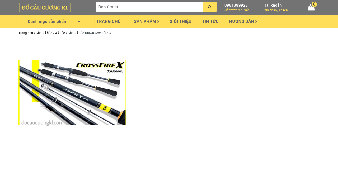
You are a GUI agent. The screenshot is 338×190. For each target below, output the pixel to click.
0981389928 (236, 5)
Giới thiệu (180, 21)
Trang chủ (109, 21)
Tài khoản (273, 5)
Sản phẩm (146, 21)
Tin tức (210, 21)
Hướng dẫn (243, 21)
